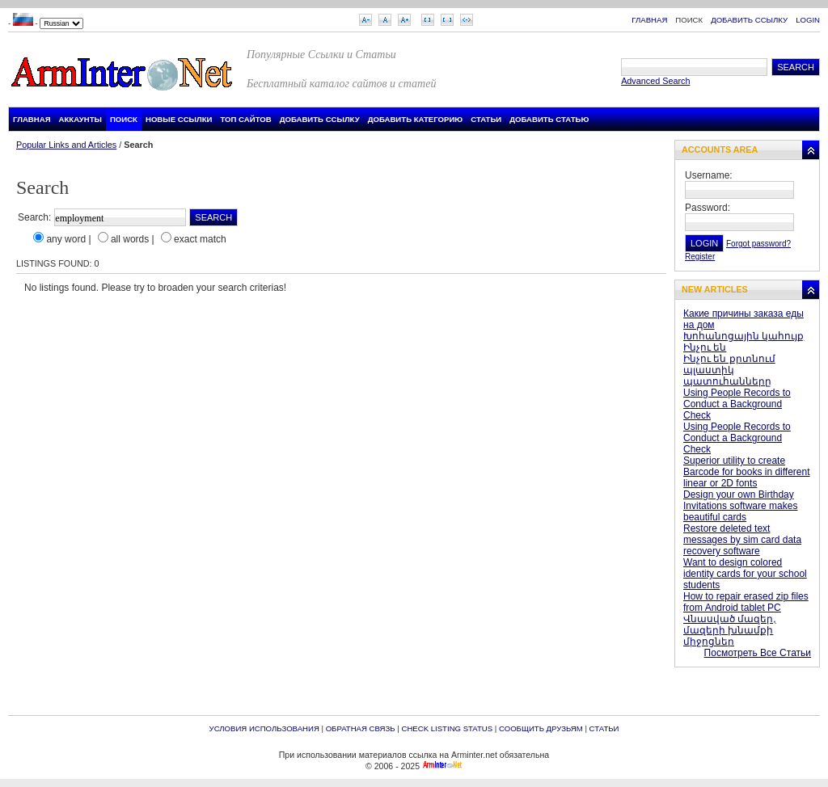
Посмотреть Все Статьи (757, 653)
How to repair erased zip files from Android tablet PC (746, 602)
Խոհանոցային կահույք (743, 336)
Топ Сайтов (245, 119)
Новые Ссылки (179, 119)
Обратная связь (360, 728)
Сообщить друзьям (541, 728)
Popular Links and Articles (66, 144)
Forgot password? (758, 243)
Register (700, 256)
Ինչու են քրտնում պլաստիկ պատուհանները (729, 370)
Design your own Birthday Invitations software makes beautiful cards (740, 506)
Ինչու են (704, 347)
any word (66, 239)
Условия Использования (264, 728)
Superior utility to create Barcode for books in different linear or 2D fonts (746, 472)
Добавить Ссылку (749, 19)
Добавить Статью (549, 119)
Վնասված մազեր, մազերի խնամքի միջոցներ (729, 630)
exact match (200, 239)
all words (130, 239)
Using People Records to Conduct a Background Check (737, 404)
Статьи (486, 119)
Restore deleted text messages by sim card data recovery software (742, 540)
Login (808, 19)
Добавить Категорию (415, 119)
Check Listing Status (446, 728)
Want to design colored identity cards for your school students (745, 574)
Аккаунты (80, 119)
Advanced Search (655, 81)
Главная (649, 19)
